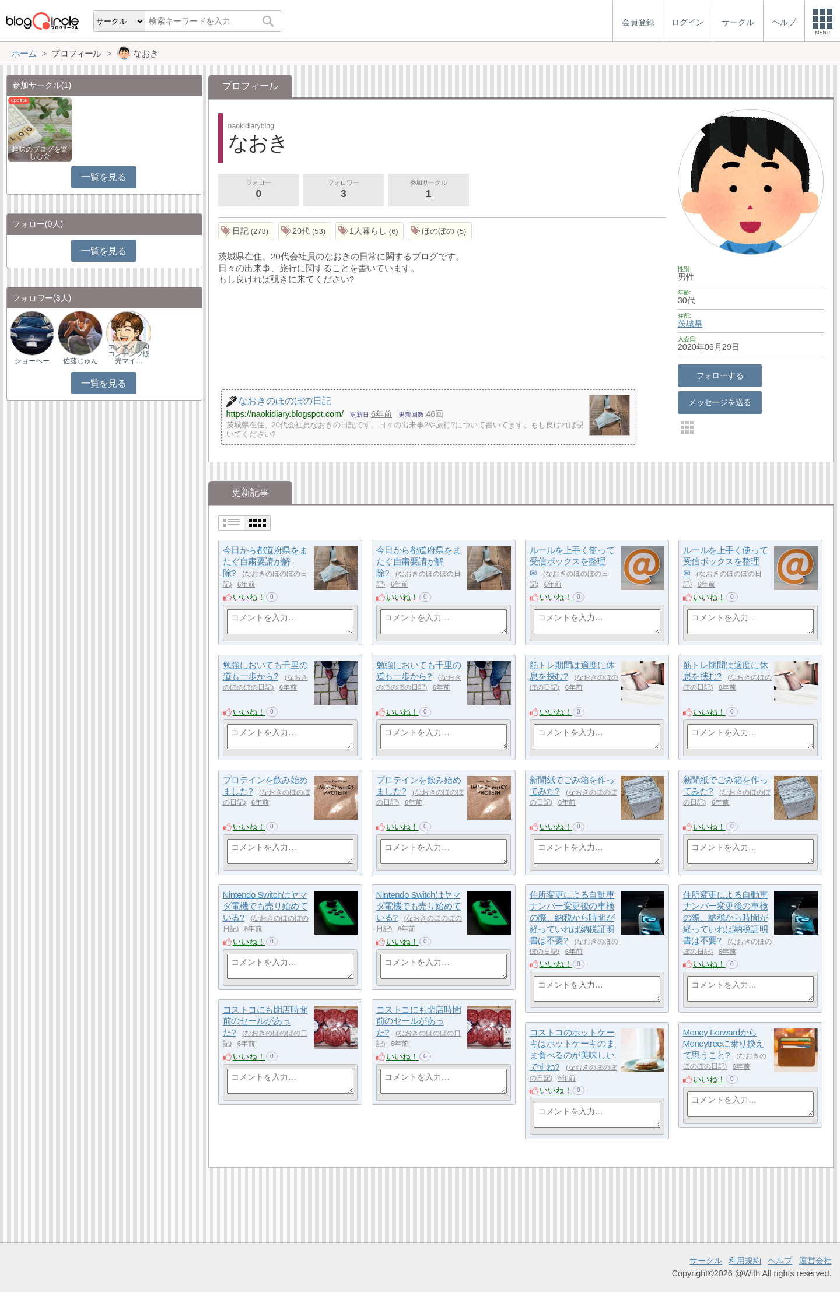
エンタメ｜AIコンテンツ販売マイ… (129, 353)
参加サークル (428, 190)
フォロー (258, 190)
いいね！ (249, 597)
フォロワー (343, 190)
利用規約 (745, 1260)
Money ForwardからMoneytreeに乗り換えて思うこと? (723, 1043)
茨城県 (690, 323)
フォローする (720, 375)
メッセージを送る (719, 402)
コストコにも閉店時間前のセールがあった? (265, 1021)
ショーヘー (32, 360)
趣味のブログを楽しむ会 (40, 153)
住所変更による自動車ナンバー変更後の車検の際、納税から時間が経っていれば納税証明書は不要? (572, 918)
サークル (706, 1260)
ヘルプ (780, 1260)
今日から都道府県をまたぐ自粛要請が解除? (265, 561)
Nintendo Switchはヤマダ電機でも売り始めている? (265, 906)
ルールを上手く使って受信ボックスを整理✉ (572, 561)
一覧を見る (103, 177)
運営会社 (815, 1260)
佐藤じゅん (80, 360)
